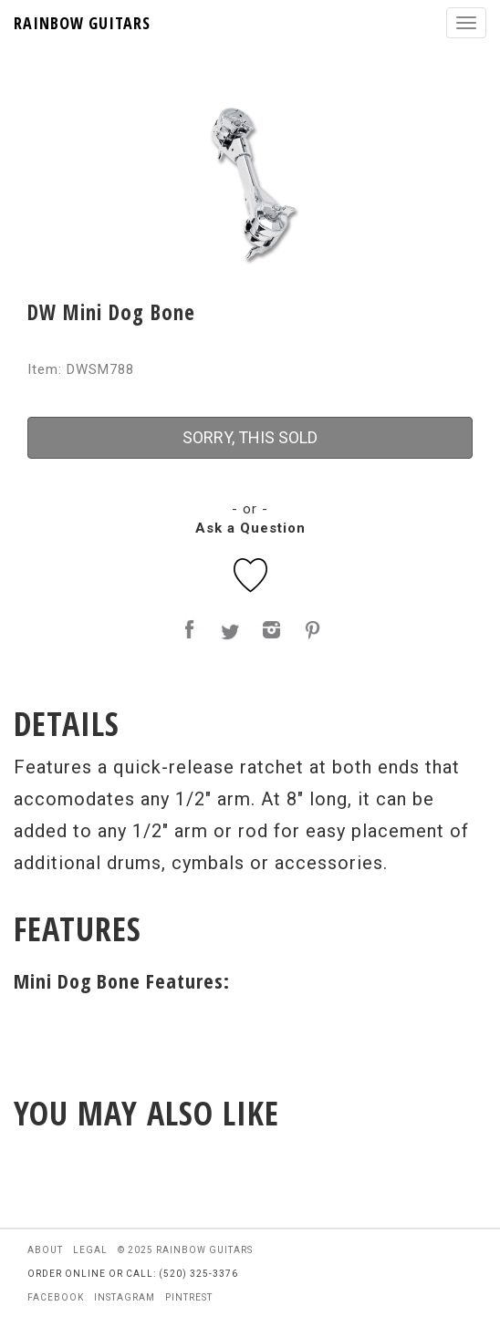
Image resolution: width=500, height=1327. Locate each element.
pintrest (189, 1297)
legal (90, 1250)
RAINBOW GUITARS (82, 23)
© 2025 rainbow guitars (185, 1250)
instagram (124, 1297)
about (45, 1250)
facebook (55, 1297)
